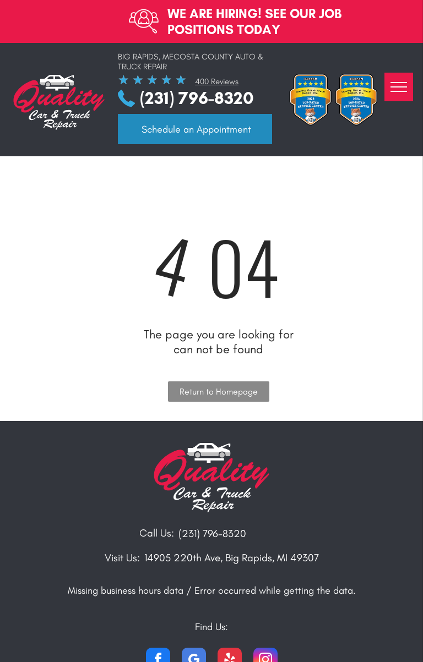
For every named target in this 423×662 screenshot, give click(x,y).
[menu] (398, 87)
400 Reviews (216, 81)
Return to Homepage (219, 391)
